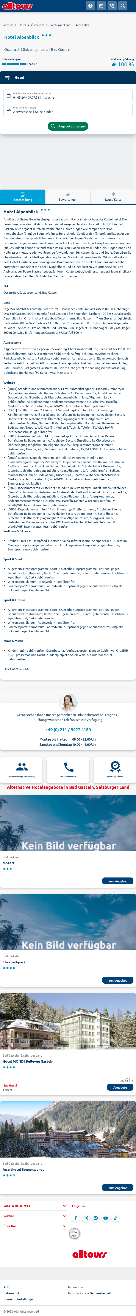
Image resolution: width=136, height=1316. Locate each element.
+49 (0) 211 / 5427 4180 (68, 729)
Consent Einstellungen (18, 1299)
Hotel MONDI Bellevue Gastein (28, 1061)
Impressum (75, 1287)
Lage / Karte (113, 196)
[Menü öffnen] (131, 5)
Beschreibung (22, 197)
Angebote (120, 1087)
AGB (6, 1287)
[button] (33, 1206)
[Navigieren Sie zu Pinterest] (96, 1218)
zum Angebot (118, 881)
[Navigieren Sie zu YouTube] (105, 1218)
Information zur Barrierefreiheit (89, 1293)
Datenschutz (12, 1293)
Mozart (8, 862)
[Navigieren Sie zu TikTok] (115, 1218)
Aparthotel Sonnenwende (23, 1169)
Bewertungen (68, 196)
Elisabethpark (14, 962)
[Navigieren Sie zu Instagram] (86, 1218)
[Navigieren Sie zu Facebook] (76, 1218)
